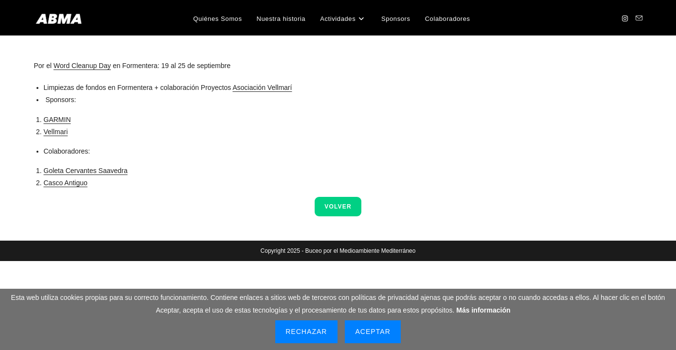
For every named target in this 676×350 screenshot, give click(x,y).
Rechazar (306, 331)
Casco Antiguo (66, 183)
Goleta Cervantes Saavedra (86, 171)
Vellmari (56, 132)
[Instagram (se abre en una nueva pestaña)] (625, 18)
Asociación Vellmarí (262, 87)
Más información (483, 310)
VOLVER (338, 206)
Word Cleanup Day (82, 66)
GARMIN (57, 119)
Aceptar (372, 331)
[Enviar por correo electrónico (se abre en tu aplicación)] (639, 18)
